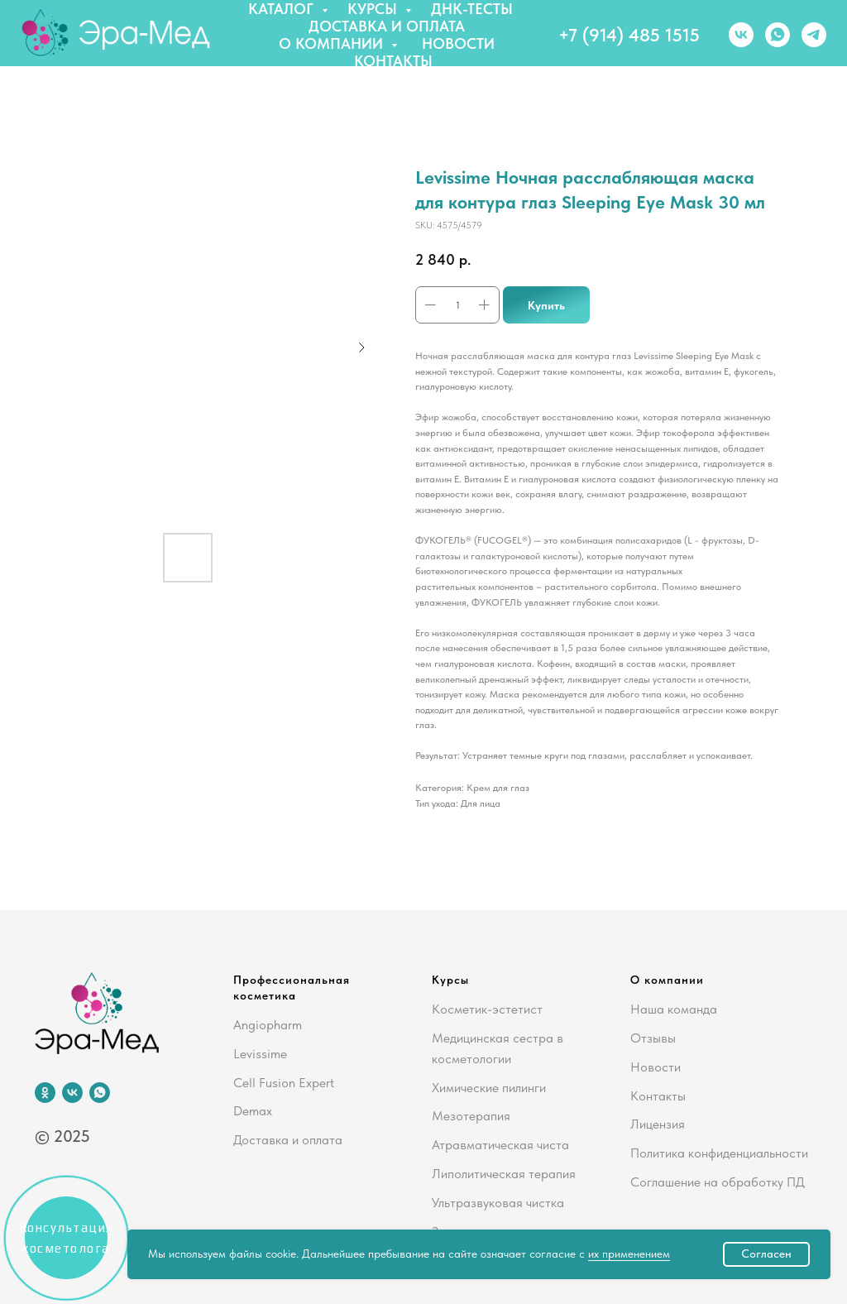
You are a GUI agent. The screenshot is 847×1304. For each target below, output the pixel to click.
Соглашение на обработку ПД (717, 1182)
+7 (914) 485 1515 (629, 35)
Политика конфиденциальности (719, 1153)
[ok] (45, 1092)
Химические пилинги (489, 1087)
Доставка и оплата (387, 26)
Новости (458, 43)
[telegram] (814, 34)
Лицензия (657, 1124)
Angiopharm (267, 1025)
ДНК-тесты (472, 8)
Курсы (374, 8)
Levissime (260, 1054)
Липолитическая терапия (504, 1174)
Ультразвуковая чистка (498, 1203)
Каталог (283, 8)
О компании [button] (333, 43)
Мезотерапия (471, 1116)
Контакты (393, 61)
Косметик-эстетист (487, 1009)
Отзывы (653, 1038)
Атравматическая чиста (500, 1145)
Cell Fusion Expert (283, 1083)
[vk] (741, 34)
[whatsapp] (777, 34)
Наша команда (673, 1009)
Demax (252, 1111)
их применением (629, 1253)
